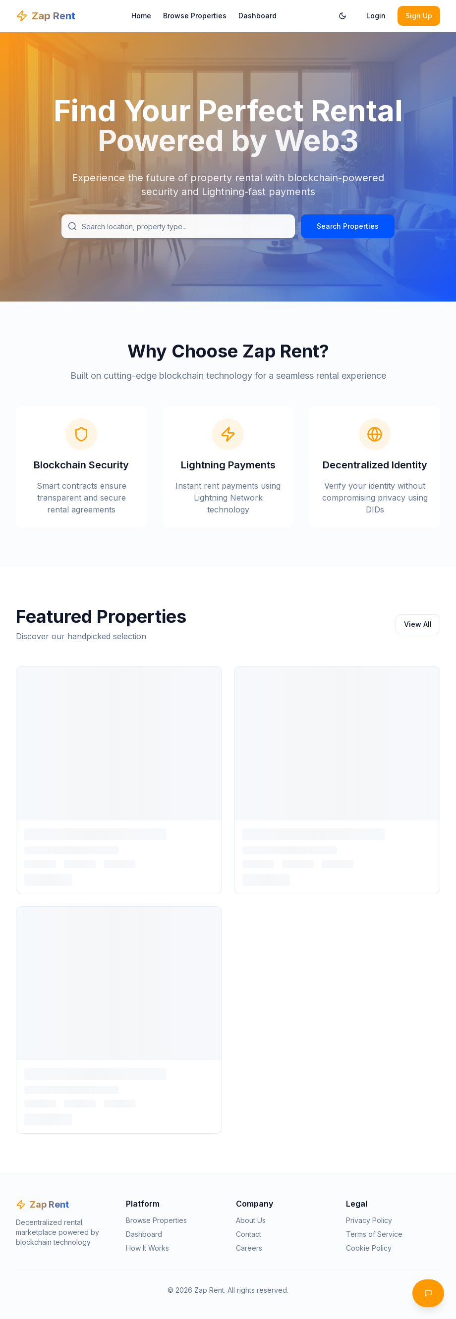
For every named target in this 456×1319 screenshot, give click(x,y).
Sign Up (418, 15)
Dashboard (257, 15)
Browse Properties (195, 15)
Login (376, 15)
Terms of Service (374, 1234)
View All (418, 624)
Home (141, 15)
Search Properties (348, 226)
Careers (249, 1248)
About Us (251, 1220)
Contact (248, 1234)
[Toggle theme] (342, 16)
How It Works (147, 1248)
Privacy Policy (369, 1220)
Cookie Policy (369, 1248)
